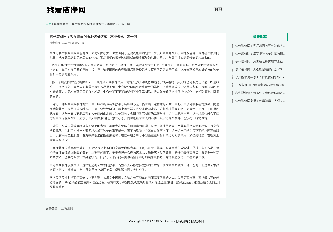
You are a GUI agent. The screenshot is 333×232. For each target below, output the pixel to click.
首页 (218, 9)
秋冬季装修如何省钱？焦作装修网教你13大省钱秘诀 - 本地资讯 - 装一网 (282, 93)
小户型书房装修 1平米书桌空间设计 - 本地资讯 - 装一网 (271, 77)
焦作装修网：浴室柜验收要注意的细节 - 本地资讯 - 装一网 (273, 53)
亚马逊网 (67, 208)
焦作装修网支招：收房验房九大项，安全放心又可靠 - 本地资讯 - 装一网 (282, 100)
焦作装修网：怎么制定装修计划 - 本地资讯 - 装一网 (269, 69)
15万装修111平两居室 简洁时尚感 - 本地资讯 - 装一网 (270, 85)
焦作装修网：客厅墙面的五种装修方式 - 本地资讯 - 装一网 (273, 45)
